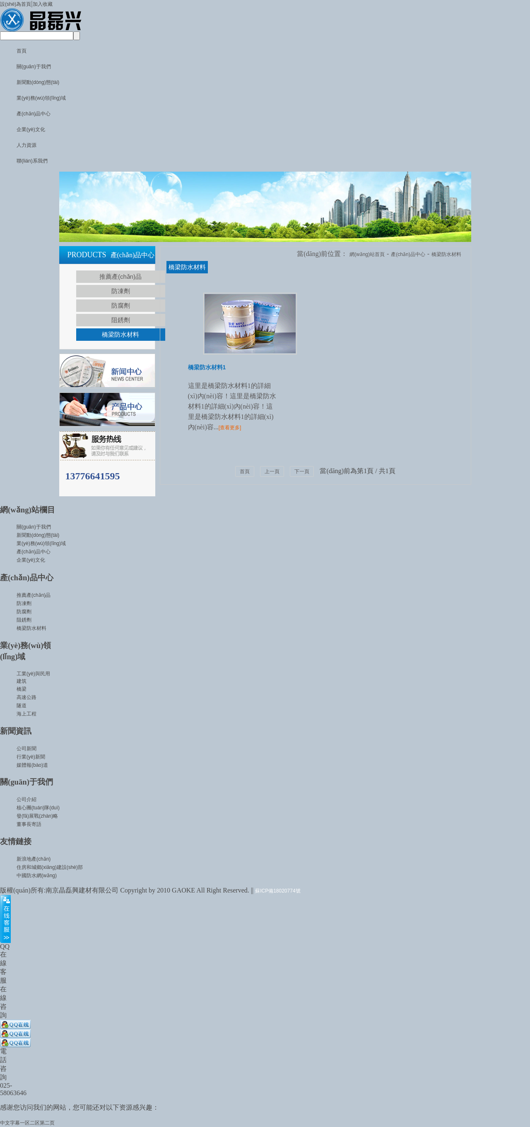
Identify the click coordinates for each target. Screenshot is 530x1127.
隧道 (21, 705)
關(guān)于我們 (34, 66)
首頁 (21, 51)
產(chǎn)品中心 (34, 114)
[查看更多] (230, 428)
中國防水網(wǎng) (37, 875)
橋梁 (21, 689)
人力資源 (26, 145)
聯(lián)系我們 (32, 161)
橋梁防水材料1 (207, 367)
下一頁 (301, 471)
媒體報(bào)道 (32, 765)
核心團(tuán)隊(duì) (38, 808)
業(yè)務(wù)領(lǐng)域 (41, 98)
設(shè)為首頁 (15, 4)
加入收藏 (43, 4)
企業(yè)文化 (31, 129)
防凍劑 (120, 290)
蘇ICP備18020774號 (277, 891)
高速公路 (26, 697)
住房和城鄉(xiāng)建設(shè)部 (50, 867)
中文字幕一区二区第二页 (27, 1123)
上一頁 (272, 471)
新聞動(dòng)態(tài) (38, 82)
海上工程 (26, 714)
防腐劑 (120, 305)
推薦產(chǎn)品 (120, 276)
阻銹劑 (120, 319)
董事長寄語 (29, 824)
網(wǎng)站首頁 (367, 254)
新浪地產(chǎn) (34, 859)
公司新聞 (26, 748)
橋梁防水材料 (120, 334)
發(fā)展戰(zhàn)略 (37, 816)
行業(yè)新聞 (31, 757)
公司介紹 (26, 799)
